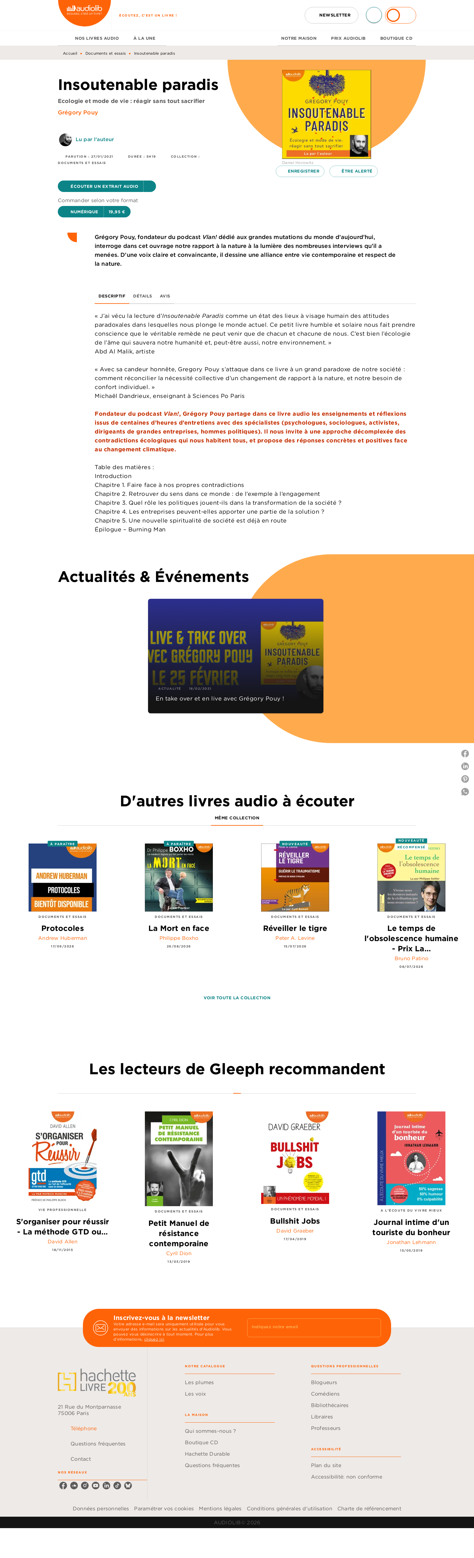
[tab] (64, 38)
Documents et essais (105, 53)
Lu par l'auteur (95, 139)
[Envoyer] (373, 1328)
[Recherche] (374, 15)
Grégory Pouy (78, 112)
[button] (331, 15)
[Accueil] (84, 15)
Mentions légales (220, 1508)
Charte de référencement (369, 1508)
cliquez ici (154, 1339)
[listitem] (63, 1485)
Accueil (70, 53)
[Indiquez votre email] (306, 1327)
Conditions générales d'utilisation (289, 1508)
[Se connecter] (400, 15)
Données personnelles (101, 1508)
